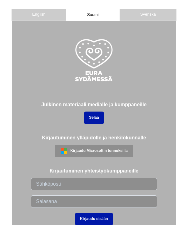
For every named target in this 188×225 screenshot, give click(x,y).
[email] (94, 184)
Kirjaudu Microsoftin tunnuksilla (93, 151)
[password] (94, 201)
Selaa (94, 117)
